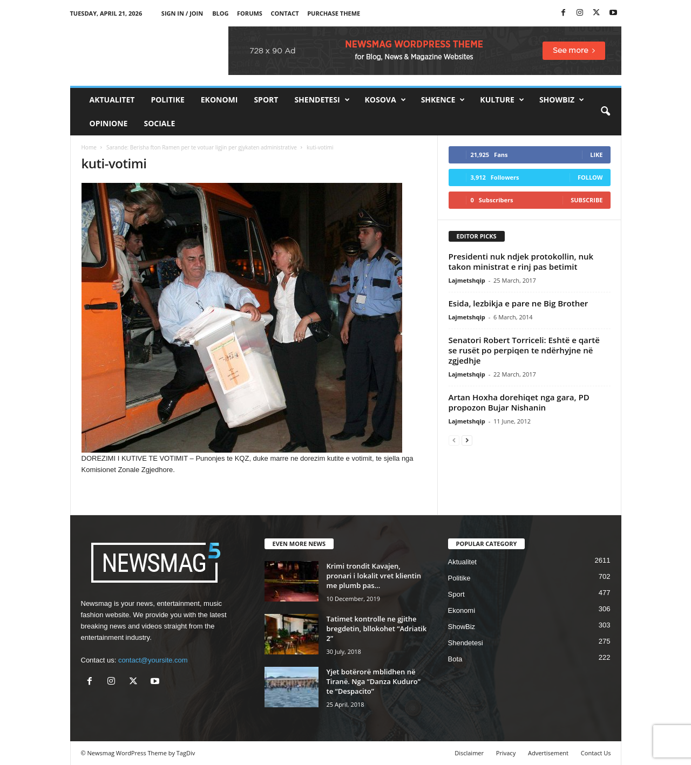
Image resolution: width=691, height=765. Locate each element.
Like (596, 155)
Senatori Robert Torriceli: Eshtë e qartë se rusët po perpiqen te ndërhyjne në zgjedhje (524, 350)
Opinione (109, 123)
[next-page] (467, 440)
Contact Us (596, 753)
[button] (605, 112)
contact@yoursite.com (153, 660)
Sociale (159, 123)
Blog (220, 13)
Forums (249, 13)
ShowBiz (561, 100)
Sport (266, 99)
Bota (455, 659)
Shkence (443, 100)
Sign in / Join (182, 13)
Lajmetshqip (467, 280)
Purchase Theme (333, 13)
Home (89, 147)
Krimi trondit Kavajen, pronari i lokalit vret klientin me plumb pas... (374, 575)
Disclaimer (469, 753)
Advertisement (548, 753)
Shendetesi (321, 100)
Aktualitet (112, 99)
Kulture (502, 100)
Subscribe (586, 200)
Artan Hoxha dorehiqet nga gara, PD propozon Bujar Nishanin (519, 402)
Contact (285, 13)
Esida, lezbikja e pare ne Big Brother (518, 303)
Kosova (385, 100)
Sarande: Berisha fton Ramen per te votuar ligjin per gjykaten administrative (201, 147)
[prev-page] (454, 440)
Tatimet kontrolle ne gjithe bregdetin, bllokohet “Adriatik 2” (377, 628)
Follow (590, 177)
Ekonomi (219, 99)
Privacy (506, 753)
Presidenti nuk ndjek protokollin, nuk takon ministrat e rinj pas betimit (521, 261)
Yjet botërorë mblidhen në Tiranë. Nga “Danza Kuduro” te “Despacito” (374, 681)
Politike (167, 99)
